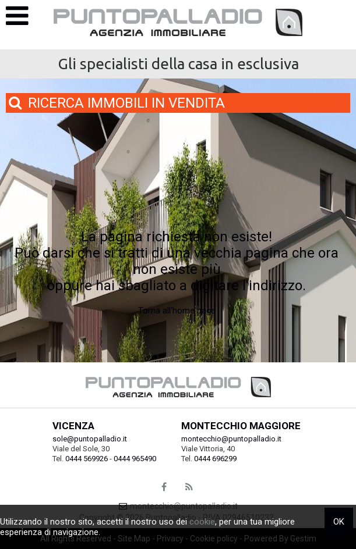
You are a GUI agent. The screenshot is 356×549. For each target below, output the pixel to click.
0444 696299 (215, 458)
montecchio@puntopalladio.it (231, 438)
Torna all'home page (177, 310)
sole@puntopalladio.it (89, 438)
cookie (202, 521)
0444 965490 (135, 458)
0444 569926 (86, 458)
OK (338, 521)
